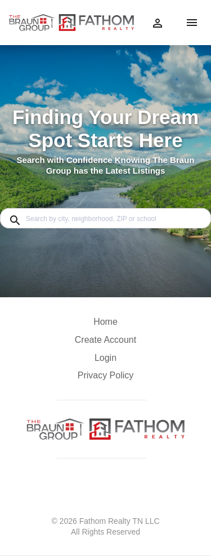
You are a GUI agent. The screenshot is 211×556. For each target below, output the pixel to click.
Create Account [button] (105, 340)
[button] (105, 361)
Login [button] (105, 358)
